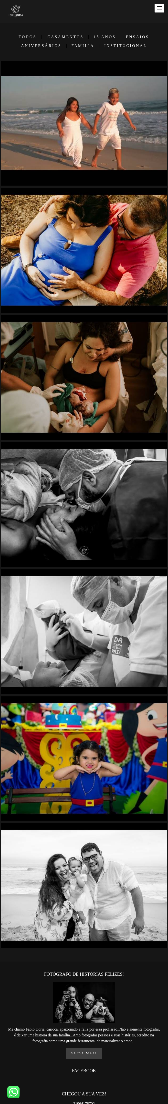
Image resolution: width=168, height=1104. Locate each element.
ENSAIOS (137, 37)
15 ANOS (105, 37)
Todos (27, 37)
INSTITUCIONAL (125, 46)
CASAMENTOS (65, 37)
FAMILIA (83, 46)
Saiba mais (84, 1054)
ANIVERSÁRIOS (41, 46)
